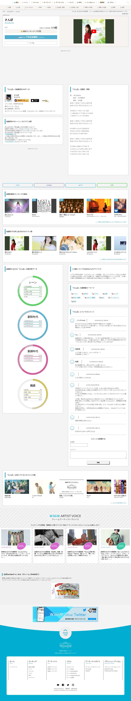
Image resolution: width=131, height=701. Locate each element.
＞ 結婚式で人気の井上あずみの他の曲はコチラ (113, 259)
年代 (30, 675)
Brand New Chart (108, 669)
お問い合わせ (74, 688)
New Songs (88, 669)
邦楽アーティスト (52, 669)
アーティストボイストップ (92, 667)
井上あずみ (10, 11)
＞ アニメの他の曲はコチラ (118, 502)
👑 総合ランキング (31, 31)
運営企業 (68, 688)
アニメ (17, 106)
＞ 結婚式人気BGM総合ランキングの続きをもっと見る (111, 222)
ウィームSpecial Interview (73, 675)
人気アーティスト (52, 667)
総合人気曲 (32, 667)
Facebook (49, 185)
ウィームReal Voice (72, 673)
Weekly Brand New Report (111, 671)
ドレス (30, 673)
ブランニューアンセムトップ (112, 667)
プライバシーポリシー (59, 688)
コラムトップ (70, 667)
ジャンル (31, 671)
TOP (4, 11)
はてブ (80, 185)
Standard (87, 671)
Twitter (18, 185)
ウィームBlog (70, 669)
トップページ (13, 667)
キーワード (32, 677)
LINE (112, 185)
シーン (30, 669)
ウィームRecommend (72, 671)
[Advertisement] (65, 67)
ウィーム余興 (70, 677)
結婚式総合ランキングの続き (16, 194)
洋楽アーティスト (52, 671)
